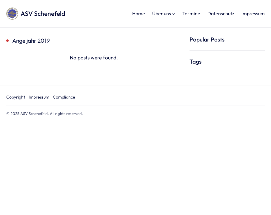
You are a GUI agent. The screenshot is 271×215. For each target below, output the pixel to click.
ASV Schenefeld (43, 13)
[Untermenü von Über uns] (173, 13)
